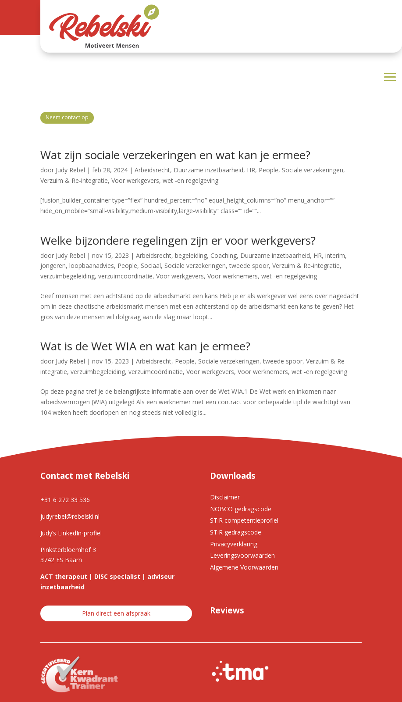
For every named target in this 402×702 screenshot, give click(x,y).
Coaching (223, 255)
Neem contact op (67, 117)
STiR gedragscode (235, 532)
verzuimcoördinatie (125, 276)
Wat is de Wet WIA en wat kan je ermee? (145, 346)
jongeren (53, 265)
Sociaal (151, 265)
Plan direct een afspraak (116, 613)
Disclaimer (225, 497)
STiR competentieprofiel (244, 520)
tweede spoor (249, 265)
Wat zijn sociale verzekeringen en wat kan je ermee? (175, 155)
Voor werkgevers (135, 180)
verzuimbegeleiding (67, 276)
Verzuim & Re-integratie (74, 180)
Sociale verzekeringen (312, 170)
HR (251, 170)
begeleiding (191, 255)
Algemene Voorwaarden (244, 567)
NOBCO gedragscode (240, 509)
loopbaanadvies (91, 265)
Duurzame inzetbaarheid (208, 170)
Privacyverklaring (233, 544)
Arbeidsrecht (152, 170)
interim (335, 255)
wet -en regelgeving (190, 180)
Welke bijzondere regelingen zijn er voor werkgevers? (178, 240)
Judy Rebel (70, 170)
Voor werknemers (232, 276)
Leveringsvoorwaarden (242, 555)
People (268, 170)
